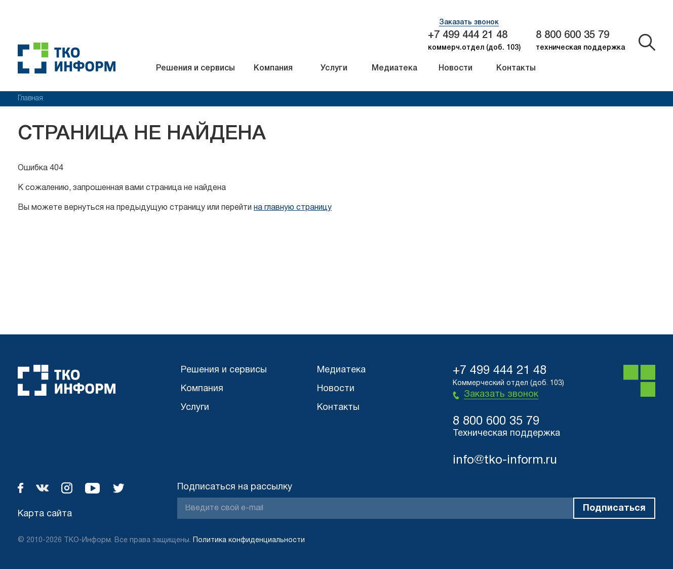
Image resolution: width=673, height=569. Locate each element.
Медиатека (394, 68)
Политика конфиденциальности (249, 540)
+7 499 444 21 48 (467, 35)
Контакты (516, 68)
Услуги (334, 68)
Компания (273, 68)
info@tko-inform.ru (505, 460)
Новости (455, 68)
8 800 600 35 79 (572, 35)
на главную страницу (293, 207)
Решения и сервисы (195, 68)
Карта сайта (45, 514)
